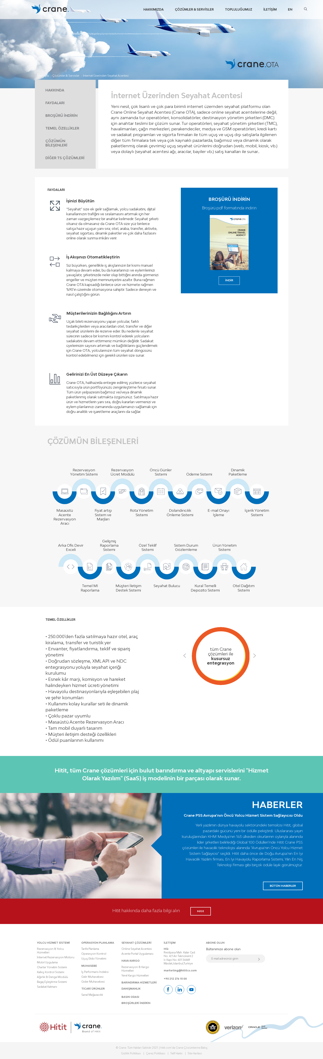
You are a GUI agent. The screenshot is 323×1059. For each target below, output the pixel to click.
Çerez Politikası (155, 1053)
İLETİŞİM (170, 942)
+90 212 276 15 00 (175, 978)
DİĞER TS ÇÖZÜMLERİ (64, 158)
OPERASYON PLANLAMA (97, 942)
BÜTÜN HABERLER (283, 885)
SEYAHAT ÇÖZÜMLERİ (136, 942)
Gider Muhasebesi (93, 981)
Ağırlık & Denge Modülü (52, 977)
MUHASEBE (89, 965)
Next (257, 656)
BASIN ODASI (130, 996)
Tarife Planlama (90, 948)
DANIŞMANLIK (130, 988)
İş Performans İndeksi (95, 972)
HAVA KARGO (130, 960)
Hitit (200, 911)
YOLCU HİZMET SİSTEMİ (53, 942)
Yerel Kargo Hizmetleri (135, 975)
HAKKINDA (54, 90)
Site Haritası (195, 1053)
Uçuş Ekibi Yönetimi (93, 958)
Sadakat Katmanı (47, 986)
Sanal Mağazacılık (92, 994)
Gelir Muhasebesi (92, 976)
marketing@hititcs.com (180, 970)
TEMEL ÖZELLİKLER (62, 128)
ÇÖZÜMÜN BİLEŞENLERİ (56, 143)
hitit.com (165, 1047)
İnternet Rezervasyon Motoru (55, 957)
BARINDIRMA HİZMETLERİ (139, 982)
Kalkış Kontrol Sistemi (50, 972)
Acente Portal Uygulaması (137, 953)
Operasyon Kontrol (93, 953)
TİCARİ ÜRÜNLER (93, 988)
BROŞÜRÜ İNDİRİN (61, 115)
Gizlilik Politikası (131, 1053)
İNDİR (229, 280)
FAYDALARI (55, 103)
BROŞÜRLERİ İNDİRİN (135, 1003)
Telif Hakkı (176, 1053)
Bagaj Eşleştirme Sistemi (52, 981)
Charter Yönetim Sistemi (52, 967)
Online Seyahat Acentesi (136, 948)
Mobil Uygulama (47, 962)
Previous (187, 656)
